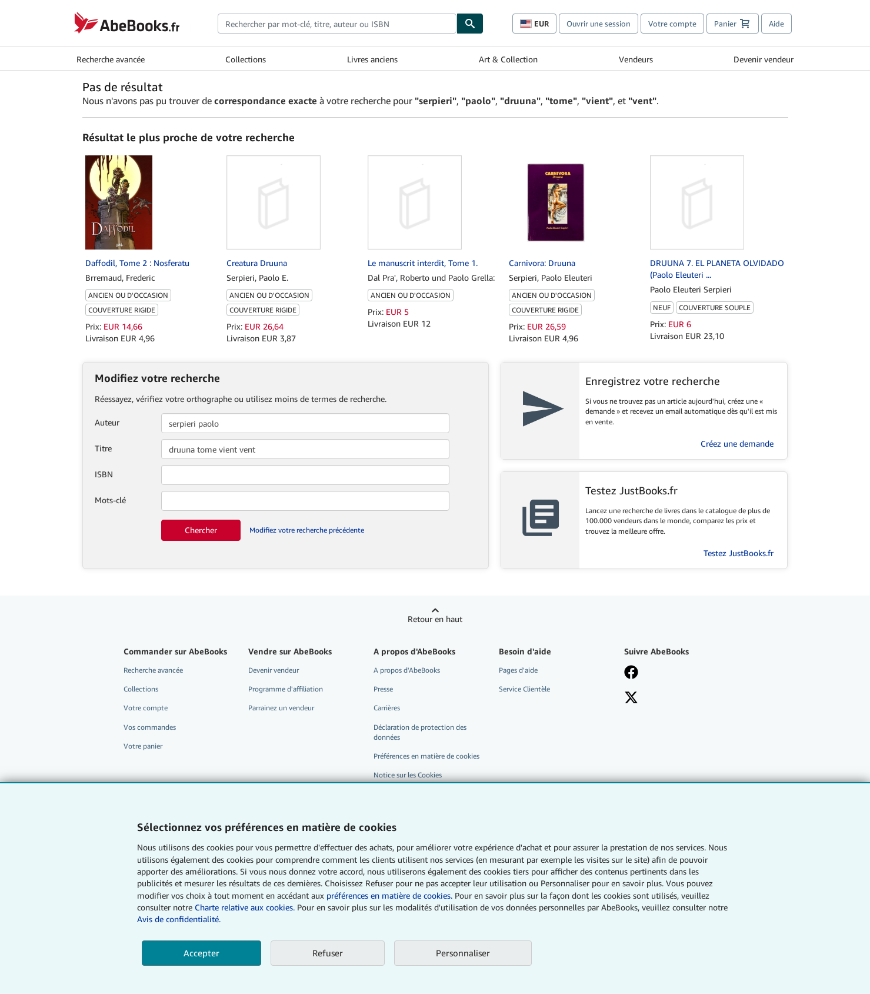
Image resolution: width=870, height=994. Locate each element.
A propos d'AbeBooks (407, 670)
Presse (383, 688)
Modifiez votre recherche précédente (306, 530)
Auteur (107, 422)
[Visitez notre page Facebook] (678, 673)
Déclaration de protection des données (420, 732)
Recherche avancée (110, 59)
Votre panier (143, 746)
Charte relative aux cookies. (246, 907)
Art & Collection (508, 59)
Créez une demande (737, 443)
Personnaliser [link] (463, 953)
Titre (103, 448)
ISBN (104, 474)
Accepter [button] (201, 953)
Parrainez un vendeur (281, 707)
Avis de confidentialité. (179, 919)
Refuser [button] (327, 953)
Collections (245, 59)
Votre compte (672, 23)
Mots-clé (110, 500)
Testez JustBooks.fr (739, 553)
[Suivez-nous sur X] (678, 698)
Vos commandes (150, 727)
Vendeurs (636, 59)
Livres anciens (372, 59)
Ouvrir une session (598, 23)
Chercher (201, 530)
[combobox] (337, 24)
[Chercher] (470, 24)
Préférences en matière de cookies (426, 756)
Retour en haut (435, 619)
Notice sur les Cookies (408, 774)
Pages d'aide (518, 670)
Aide (776, 23)
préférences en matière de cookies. (389, 895)
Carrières (387, 707)
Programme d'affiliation (285, 688)
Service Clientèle (524, 688)
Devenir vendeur (764, 59)
